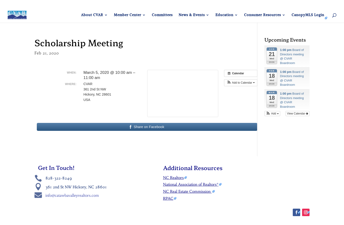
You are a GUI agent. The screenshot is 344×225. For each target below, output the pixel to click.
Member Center (127, 15)
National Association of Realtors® (190, 184)
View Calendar (297, 113)
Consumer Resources (262, 15)
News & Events (192, 15)
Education (224, 15)
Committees (162, 15)
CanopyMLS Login (308, 15)
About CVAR (92, 15)
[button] (240, 82)
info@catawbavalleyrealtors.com (72, 195)
